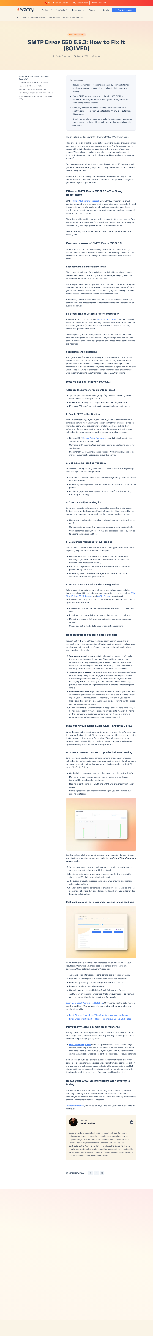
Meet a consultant (98, 3)
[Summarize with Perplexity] (102, 1173)
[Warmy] (25, 10)
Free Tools (29, 1231)
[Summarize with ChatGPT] (90, 1173)
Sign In (106, 10)
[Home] (17, 17)
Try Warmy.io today (75, 1105)
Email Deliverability (38, 18)
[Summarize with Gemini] (96, 1173)
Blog (24, 18)
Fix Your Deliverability (124, 10)
